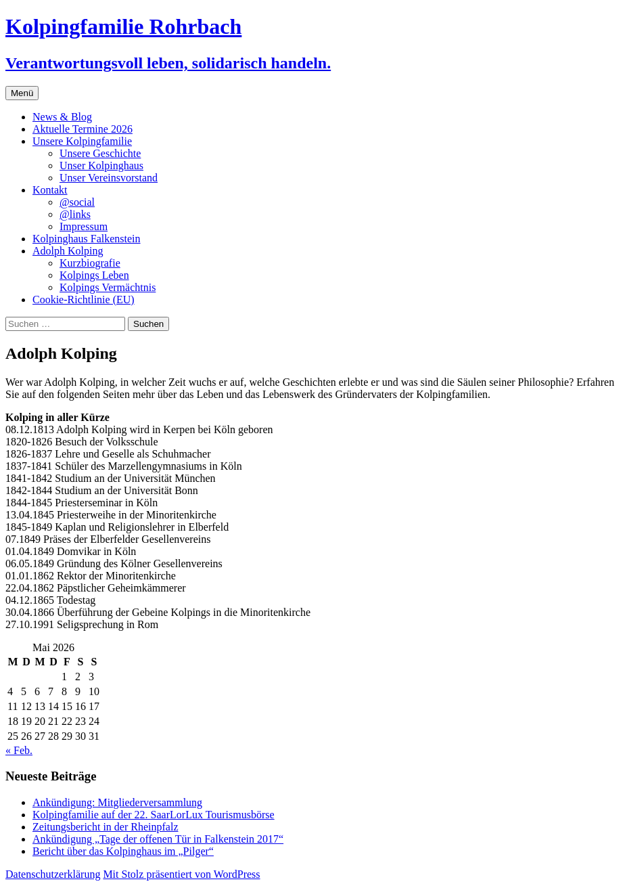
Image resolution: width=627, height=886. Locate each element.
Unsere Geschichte (100, 153)
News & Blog (62, 117)
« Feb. (18, 750)
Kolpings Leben (94, 275)
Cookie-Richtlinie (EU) (83, 299)
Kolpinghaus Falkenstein (86, 238)
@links (75, 214)
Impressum (84, 226)
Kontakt (50, 190)
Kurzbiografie (90, 263)
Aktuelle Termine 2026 (82, 129)
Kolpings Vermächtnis (108, 287)
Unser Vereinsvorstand (109, 177)
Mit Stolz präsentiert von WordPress (181, 874)
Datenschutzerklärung (52, 874)
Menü (22, 93)
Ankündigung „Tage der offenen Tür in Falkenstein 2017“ (157, 839)
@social (77, 202)
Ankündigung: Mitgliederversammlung (117, 802)
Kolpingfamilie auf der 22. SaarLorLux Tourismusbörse (153, 814)
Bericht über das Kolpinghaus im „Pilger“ (123, 851)
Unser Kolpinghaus (101, 165)
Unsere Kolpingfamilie (82, 141)
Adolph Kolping (67, 251)
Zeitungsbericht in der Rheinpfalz (105, 827)
